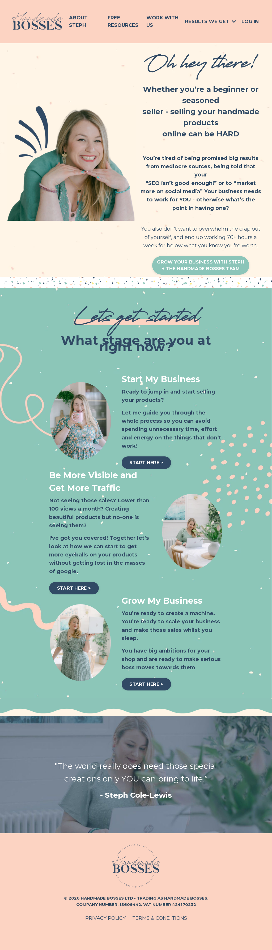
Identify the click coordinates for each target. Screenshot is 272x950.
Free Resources (123, 21)
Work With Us (162, 21)
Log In (250, 21)
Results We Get (210, 21)
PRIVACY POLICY (105, 937)
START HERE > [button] (148, 476)
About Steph (78, 21)
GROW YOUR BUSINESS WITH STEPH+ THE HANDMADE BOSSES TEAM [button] (201, 276)
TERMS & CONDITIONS (159, 937)
